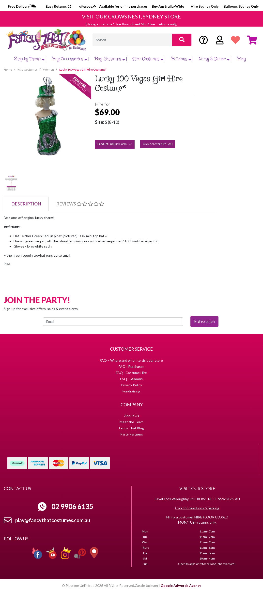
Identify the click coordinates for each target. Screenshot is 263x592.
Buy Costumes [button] (110, 59)
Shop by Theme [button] (30, 59)
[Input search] (132, 39)
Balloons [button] (181, 59)
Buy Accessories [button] (70, 59)
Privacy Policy (131, 385)
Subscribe (204, 321)
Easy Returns (58, 6)
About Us (131, 416)
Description (26, 203)
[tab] (26, 204)
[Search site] (182, 39)
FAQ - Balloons (131, 379)
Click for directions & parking (197, 508)
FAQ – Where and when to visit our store (131, 360)
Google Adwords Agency (181, 585)
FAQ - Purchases (131, 366)
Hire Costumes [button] (149, 59)
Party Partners (131, 434)
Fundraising (131, 391)
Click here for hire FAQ (158, 144)
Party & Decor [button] (215, 59)
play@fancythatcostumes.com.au (52, 520)
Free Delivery (22, 6)
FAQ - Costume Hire (131, 373)
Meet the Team (131, 422)
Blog (241, 59)
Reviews (80, 203)
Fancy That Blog (131, 428)
